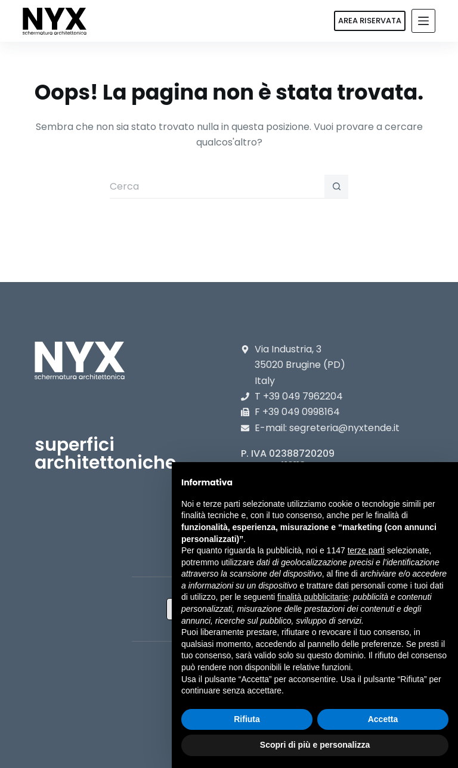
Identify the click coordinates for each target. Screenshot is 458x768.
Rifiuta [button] (247, 719)
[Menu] (423, 21)
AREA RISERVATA (369, 20)
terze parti (366, 550)
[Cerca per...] (217, 187)
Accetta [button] (383, 719)
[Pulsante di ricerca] (336, 187)
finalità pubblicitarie (312, 597)
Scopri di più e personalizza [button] (315, 745)
